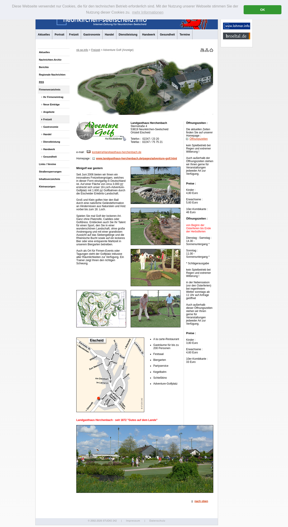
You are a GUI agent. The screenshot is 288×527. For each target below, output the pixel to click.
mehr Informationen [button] (147, 12)
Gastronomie (91, 34)
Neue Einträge (51, 104)
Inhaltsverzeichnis (49, 179)
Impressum (133, 520)
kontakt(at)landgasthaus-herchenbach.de (114, 152)
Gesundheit (167, 34)
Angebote (49, 112)
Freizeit (74, 34)
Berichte (44, 67)
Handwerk (148, 34)
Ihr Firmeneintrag (53, 97)
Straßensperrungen (50, 171)
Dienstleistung (128, 34)
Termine (185, 34)
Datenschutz (157, 520)
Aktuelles (44, 34)
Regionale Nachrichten (52, 74)
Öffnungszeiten (197, 138)
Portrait (59, 34)
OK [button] (262, 10)
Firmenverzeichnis (49, 89)
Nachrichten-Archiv (50, 59)
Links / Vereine (47, 164)
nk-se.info (82, 50)
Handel (109, 34)
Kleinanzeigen (47, 186)
